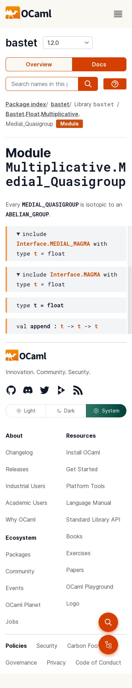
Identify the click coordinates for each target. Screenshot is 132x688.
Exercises (78, 553)
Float (33, 113)
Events (15, 588)
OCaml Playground (90, 586)
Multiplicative (59, 113)
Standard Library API (93, 519)
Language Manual (88, 502)
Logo (72, 603)
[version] (68, 42)
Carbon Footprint (89, 645)
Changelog (19, 452)
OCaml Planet (23, 604)
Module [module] (69, 124)
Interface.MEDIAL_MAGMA (53, 243)
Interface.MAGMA (75, 274)
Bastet (15, 113)
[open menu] (118, 14)
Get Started (82, 469)
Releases (17, 469)
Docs (99, 64)
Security (47, 645)
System (106, 411)
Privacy (56, 662)
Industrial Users (25, 485)
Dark (66, 411)
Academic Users (26, 502)
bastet (21, 42)
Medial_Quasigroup (29, 123)
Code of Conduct (98, 662)
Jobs (12, 621)
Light (26, 411)
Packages (18, 554)
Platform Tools (85, 485)
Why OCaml (21, 519)
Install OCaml (83, 452)
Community (20, 571)
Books (74, 536)
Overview (39, 64)
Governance (21, 662)
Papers (75, 569)
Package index (26, 104)
